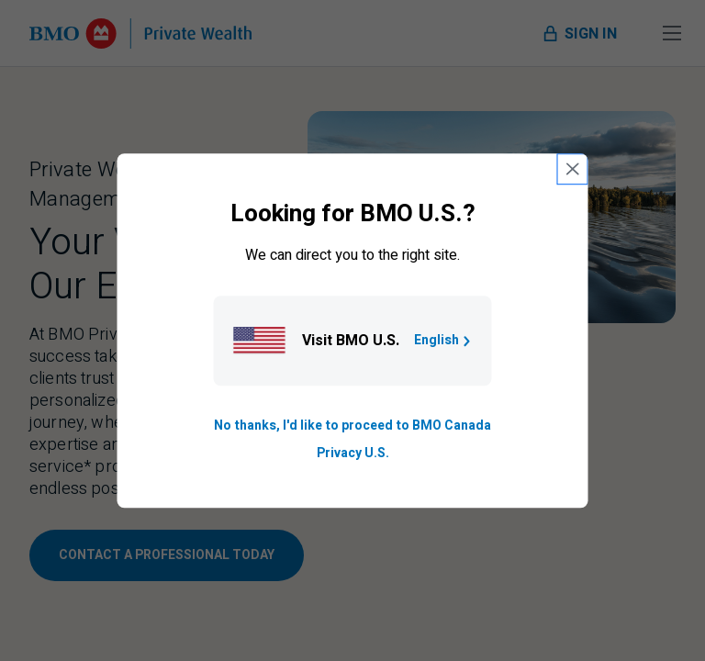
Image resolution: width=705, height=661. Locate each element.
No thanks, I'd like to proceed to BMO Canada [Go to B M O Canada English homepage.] (352, 425)
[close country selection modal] (573, 169)
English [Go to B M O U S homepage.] (444, 340)
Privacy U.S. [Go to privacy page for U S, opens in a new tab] (353, 453)
